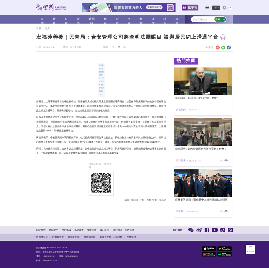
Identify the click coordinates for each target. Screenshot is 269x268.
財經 (117, 19)
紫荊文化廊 (73, 237)
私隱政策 (79, 230)
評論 (78, 19)
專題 (177, 19)
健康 (153, 19)
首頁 (42, 19)
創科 (105, 19)
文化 (129, 19)
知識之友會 (105, 237)
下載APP (216, 8)
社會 (165, 19)
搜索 (220, 19)
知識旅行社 (89, 237)
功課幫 (118, 237)
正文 (47, 28)
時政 (54, 19)
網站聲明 (53, 230)
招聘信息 (129, 230)
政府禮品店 (42, 237)
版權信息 (91, 230)
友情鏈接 (131, 237)
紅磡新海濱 (58, 237)
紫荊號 (92, 19)
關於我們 (40, 230)
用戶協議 (66, 230)
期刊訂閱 (117, 230)
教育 (141, 19)
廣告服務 (104, 230)
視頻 (66, 19)
